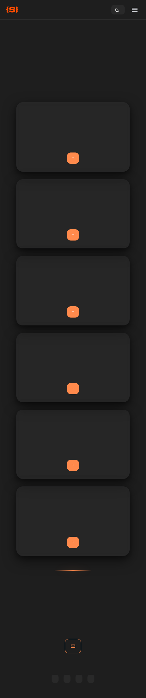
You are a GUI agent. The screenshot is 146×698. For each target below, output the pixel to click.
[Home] (12, 10)
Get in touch (73, 646)
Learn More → (73, 158)
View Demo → (73, 542)
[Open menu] (134, 9)
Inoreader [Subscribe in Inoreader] (67, 679)
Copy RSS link (79, 679)
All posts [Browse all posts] (90, 679)
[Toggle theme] (118, 9)
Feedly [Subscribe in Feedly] (55, 679)
